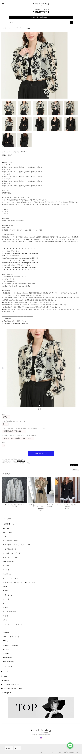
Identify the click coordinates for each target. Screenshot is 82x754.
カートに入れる (41, 453)
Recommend (7, 657)
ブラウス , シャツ (10, 549)
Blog (5, 676)
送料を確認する (21, 461)
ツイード (6, 632)
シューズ (8, 603)
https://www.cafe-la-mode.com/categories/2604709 (20, 258)
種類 (3, 414)
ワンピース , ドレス (11, 578)
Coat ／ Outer (7, 532)
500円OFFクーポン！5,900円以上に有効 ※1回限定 (20, 435)
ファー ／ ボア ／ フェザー (12, 636)
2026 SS (6, 649)
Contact (6, 680)
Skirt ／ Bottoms (8, 561)
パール (5, 620)
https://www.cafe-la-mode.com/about (15, 323)
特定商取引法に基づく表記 (13, 688)
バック (7, 599)
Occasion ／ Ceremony (10, 645)
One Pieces (7, 574)
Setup (5, 586)
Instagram (7, 692)
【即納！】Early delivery (11, 524)
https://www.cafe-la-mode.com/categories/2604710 (20, 263)
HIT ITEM (6, 528)
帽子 (6, 607)
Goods (5, 590)
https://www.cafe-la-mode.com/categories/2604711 (20, 267)
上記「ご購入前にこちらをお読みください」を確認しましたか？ (24, 428)
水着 (6, 616)
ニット (5, 628)
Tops (4, 536)
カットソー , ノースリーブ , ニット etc (17, 545)
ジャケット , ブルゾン (12, 540)
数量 (3, 442)
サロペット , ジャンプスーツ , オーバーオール (20, 582)
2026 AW (6, 653)
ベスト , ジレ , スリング (12, 553)
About (6, 672)
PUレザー (6, 641)
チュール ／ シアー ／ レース (12, 624)
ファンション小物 (10, 611)
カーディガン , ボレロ (12, 557)
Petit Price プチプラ (9, 662)
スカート (8, 565)
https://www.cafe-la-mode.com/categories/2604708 (20, 253)
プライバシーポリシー (11, 684)
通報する (75, 469)
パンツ (7, 570)
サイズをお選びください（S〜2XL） (14, 421)
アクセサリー (9, 595)
